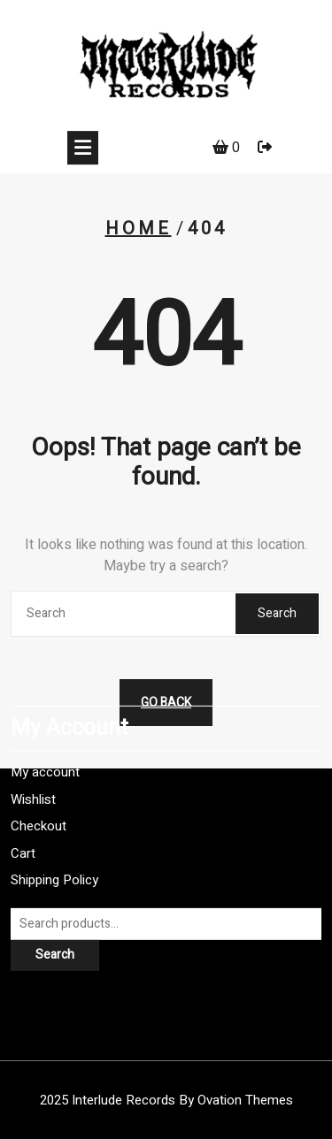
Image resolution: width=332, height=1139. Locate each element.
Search (277, 613)
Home (138, 228)
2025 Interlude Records (166, 1100)
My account (45, 720)
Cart (23, 800)
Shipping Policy (54, 827)
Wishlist (33, 746)
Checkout (38, 774)
